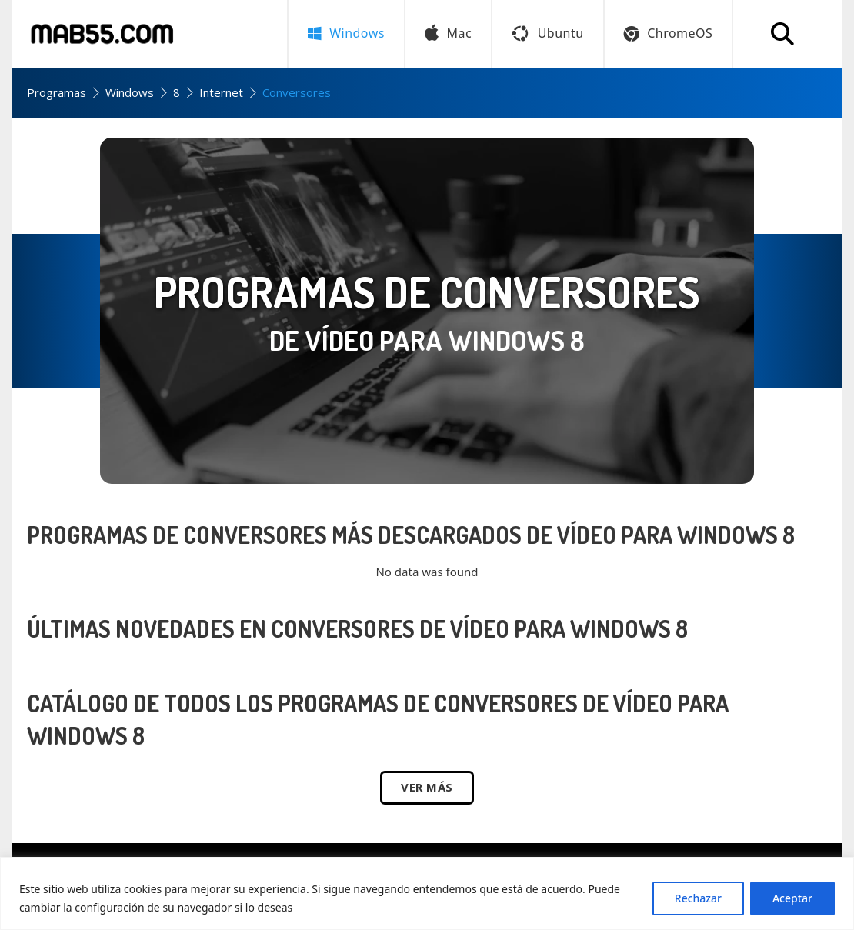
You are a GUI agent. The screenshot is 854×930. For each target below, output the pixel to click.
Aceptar (792, 898)
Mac (448, 34)
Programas (56, 92)
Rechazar (698, 898)
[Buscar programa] (782, 33)
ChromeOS (668, 33)
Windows (129, 92)
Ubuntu (547, 33)
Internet (221, 92)
